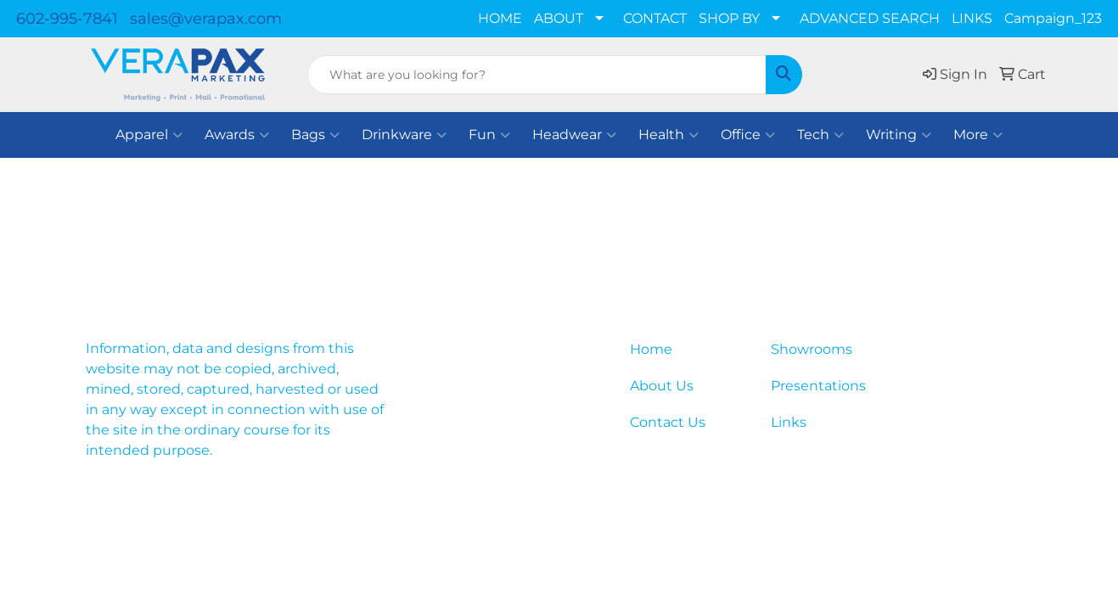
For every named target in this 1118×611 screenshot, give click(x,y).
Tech (820, 135)
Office (748, 135)
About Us (662, 386)
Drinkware (404, 135)
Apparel (149, 135)
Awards (237, 135)
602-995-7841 (67, 18)
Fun (489, 135)
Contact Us (667, 422)
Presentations (818, 386)
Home (651, 349)
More (978, 135)
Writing (898, 135)
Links (788, 422)
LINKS (972, 18)
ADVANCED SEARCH (870, 18)
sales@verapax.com (206, 18)
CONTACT (655, 18)
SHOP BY (729, 18)
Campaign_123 (1053, 18)
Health (668, 135)
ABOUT (558, 18)
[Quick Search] (537, 74)
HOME (500, 18)
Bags (315, 135)
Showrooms (811, 349)
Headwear (574, 135)
